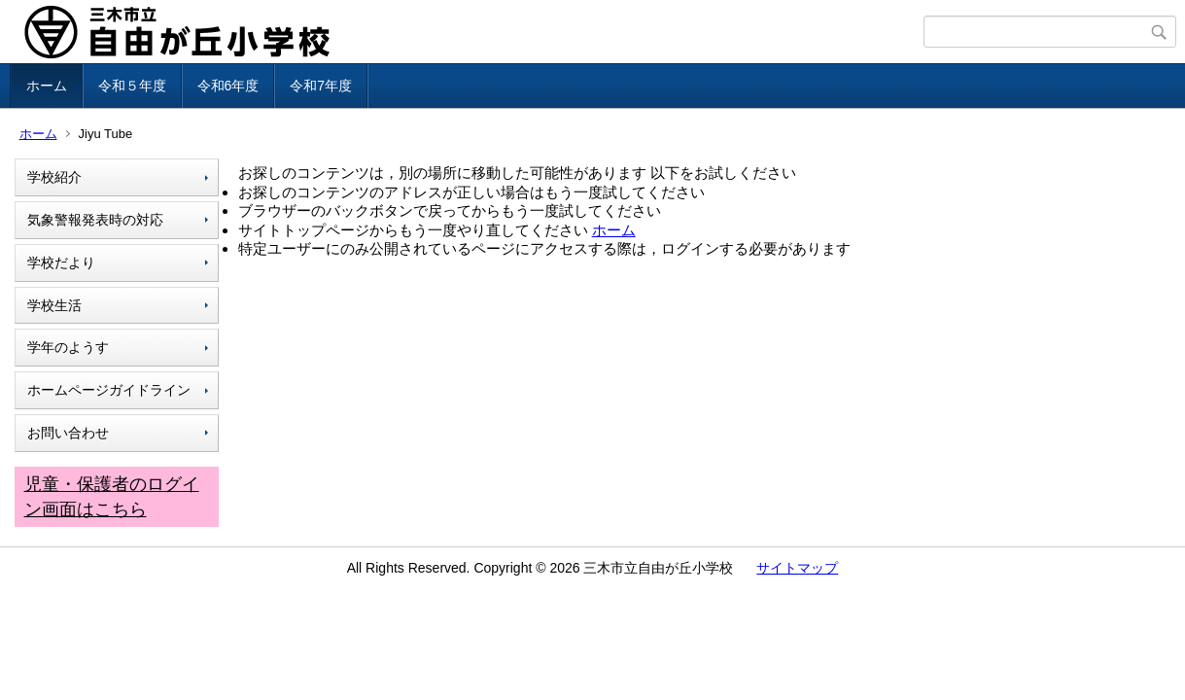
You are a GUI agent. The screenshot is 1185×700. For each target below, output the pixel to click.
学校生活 (54, 305)
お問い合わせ (68, 432)
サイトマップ (797, 568)
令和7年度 (321, 85)
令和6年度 (228, 85)
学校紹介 (54, 177)
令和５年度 (132, 85)
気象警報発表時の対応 (95, 220)
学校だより (61, 262)
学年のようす (68, 347)
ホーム (46, 85)
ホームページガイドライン (109, 390)
